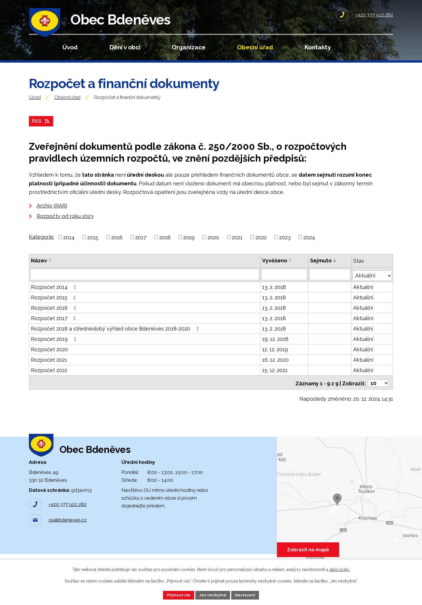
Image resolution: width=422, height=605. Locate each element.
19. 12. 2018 (275, 348)
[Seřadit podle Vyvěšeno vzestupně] (291, 269)
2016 (117, 247)
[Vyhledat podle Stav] (372, 284)
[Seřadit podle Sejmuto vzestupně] (335, 269)
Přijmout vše (177, 594)
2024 (309, 247)
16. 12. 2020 (275, 369)
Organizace (189, 47)
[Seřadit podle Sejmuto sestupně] (335, 271)
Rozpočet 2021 (49, 369)
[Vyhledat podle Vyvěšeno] (284, 284)
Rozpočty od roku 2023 (65, 226)
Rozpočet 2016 (54, 317)
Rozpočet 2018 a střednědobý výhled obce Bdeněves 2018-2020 (116, 338)
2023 (284, 247)
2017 (140, 247)
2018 (165, 247)
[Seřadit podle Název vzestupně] (50, 269)
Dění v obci (124, 47)
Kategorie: (41, 247)
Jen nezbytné (213, 594)
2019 (189, 247)
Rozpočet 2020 (49, 358)
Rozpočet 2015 (54, 306)
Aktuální (363, 296)
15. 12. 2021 (275, 379)
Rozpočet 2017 (54, 327)
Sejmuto (321, 271)
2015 (92, 247)
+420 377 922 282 (67, 519)
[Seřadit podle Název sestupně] (50, 271)
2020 (213, 247)
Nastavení (247, 594)
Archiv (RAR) (52, 215)
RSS (41, 131)
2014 (69, 247)
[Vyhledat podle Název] (145, 284)
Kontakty (317, 47)
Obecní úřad (255, 47)
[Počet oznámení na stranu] (378, 390)
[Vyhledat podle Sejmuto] (330, 284)
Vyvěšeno (275, 271)
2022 (261, 247)
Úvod (70, 47)
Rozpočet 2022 (49, 379)
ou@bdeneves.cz (68, 534)
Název (39, 271)
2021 (237, 247)
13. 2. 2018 (274, 296)
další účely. (339, 569)
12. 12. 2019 (275, 358)
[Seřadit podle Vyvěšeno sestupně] (291, 271)
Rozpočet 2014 (54, 296)
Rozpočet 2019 (54, 348)
